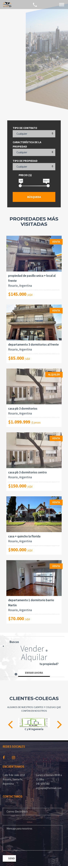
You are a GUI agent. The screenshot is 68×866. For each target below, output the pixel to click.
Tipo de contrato (25, 128)
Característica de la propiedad (27, 144)
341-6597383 (43, 783)
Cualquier (22, 133)
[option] (34, 724)
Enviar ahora (34, 672)
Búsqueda (34, 197)
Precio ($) (25, 175)
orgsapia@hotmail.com (48, 788)
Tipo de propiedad (25, 160)
